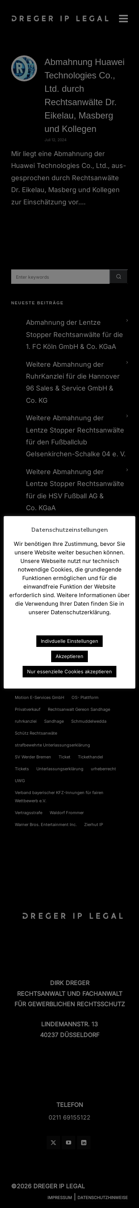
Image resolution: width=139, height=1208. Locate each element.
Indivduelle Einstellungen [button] (69, 641)
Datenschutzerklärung (69, 629)
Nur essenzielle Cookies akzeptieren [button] (69, 671)
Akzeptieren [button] (69, 656)
